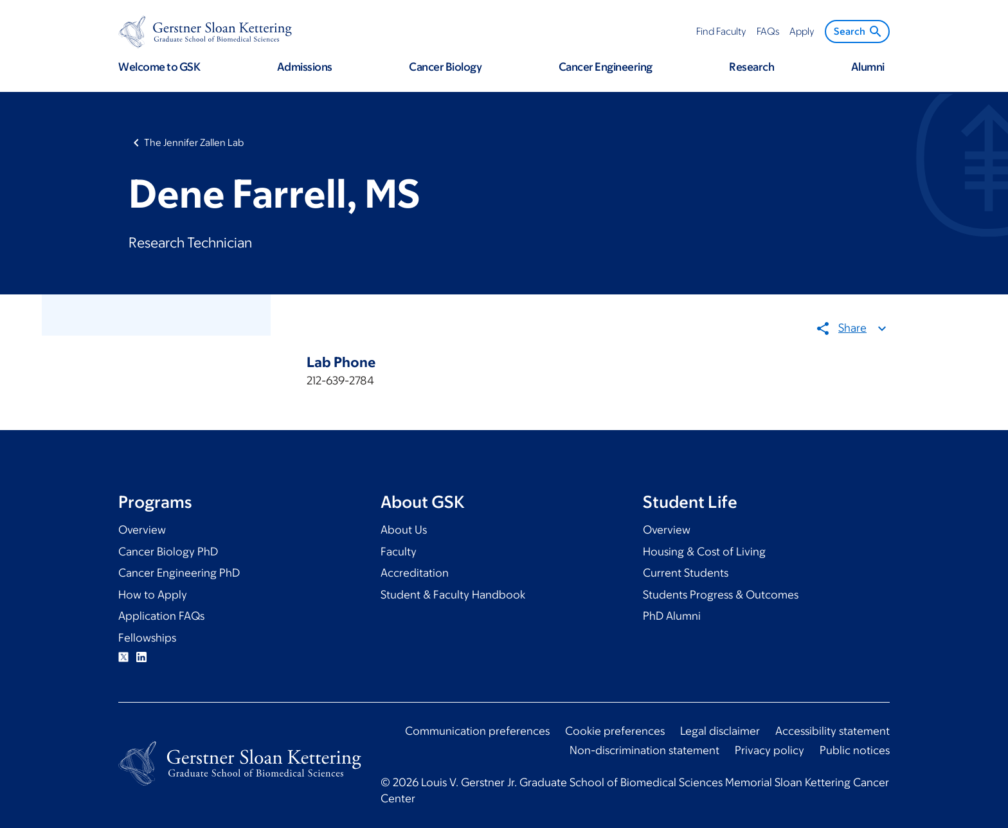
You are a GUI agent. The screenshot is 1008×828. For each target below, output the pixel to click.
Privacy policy (769, 750)
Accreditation (415, 572)
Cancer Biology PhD (168, 551)
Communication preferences (477, 730)
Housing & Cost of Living (704, 551)
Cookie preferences (615, 730)
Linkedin (141, 657)
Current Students (685, 572)
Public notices (855, 750)
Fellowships (147, 637)
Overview (142, 529)
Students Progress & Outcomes (720, 594)
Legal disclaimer (720, 730)
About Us (404, 529)
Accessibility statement (832, 730)
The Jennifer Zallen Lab (194, 142)
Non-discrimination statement (644, 750)
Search (858, 31)
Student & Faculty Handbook (453, 594)
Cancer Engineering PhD (179, 572)
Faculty (399, 551)
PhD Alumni (672, 615)
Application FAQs (161, 615)
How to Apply (152, 594)
